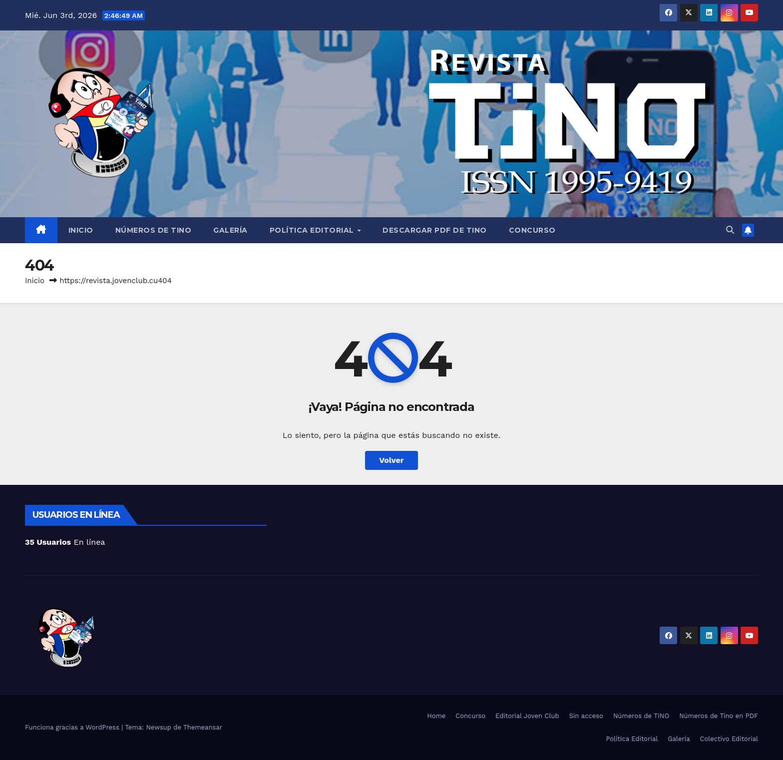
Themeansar (202, 727)
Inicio (80, 230)
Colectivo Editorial (729, 739)
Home (436, 716)
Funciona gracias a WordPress (73, 727)
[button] (730, 230)
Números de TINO (153, 230)
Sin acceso (586, 716)
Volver (391, 460)
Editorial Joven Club (527, 716)
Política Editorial (313, 230)
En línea (65, 542)
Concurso (532, 230)
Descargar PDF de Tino (435, 230)
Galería (230, 230)
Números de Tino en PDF (718, 716)
